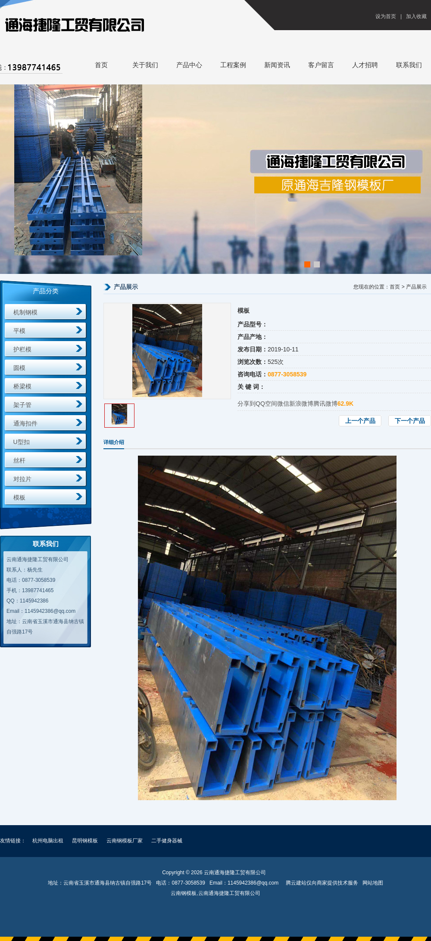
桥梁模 (22, 386)
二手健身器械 (166, 841)
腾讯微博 (325, 403)
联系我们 (409, 65)
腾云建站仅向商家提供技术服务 (322, 883)
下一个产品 (410, 420)
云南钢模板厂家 (124, 841)
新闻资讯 (277, 65)
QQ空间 (266, 403)
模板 (19, 497)
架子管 (22, 404)
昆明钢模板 (85, 841)
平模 (19, 330)
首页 (101, 65)
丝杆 (19, 460)
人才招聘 (365, 65)
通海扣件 (25, 423)
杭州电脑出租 (47, 841)
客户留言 (321, 65)
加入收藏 (416, 16)
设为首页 (385, 16)
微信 (283, 403)
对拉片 (22, 478)
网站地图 (372, 883)
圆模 (19, 367)
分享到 (246, 403)
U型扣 (21, 441)
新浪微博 (301, 403)
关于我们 (145, 65)
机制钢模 (25, 312)
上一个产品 (360, 420)
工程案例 (233, 65)
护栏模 (22, 349)
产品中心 (189, 65)
